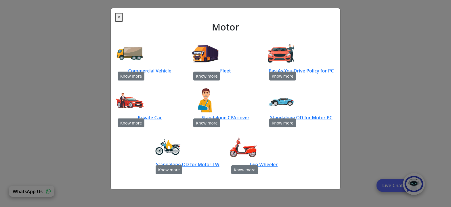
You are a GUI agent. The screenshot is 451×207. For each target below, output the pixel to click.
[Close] (119, 17)
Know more (131, 76)
